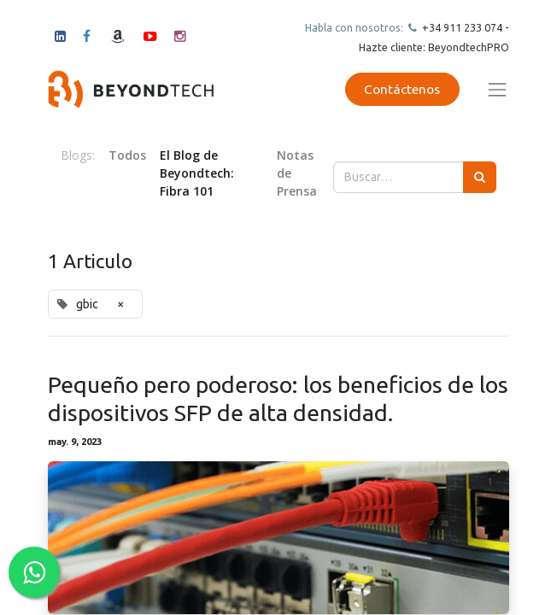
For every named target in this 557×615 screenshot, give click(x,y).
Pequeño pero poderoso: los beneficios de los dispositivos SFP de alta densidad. (278, 398)
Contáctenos (402, 89)
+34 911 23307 (457, 27)
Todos (127, 155)
